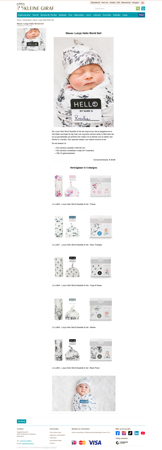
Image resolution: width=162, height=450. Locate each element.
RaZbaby (116, 15)
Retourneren (126, 2)
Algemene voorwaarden (57, 435)
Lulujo (124, 15)
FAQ (118, 2)
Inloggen (135, 2)
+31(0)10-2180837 (26, 441)
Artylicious (54, 447)
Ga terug (21, 421)
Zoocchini (107, 15)
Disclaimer (53, 438)
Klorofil (36, 15)
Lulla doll (97, 15)
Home (19, 20)
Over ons (104, 2)
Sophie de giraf (24, 15)
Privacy (52, 443)
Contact (112, 2)
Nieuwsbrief (95, 2)
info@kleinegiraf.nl (28, 443)
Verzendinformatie (56, 440)
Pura (70, 15)
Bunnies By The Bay (49, 15)
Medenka (62, 15)
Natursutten (79, 15)
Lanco (88, 15)
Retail (141, 15)
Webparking (46, 447)
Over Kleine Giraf (55, 432)
